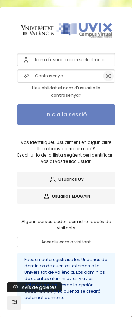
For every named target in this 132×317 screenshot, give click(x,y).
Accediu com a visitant (66, 242)
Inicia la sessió (66, 114)
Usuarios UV (66, 179)
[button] (14, 303)
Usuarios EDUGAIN (66, 196)
